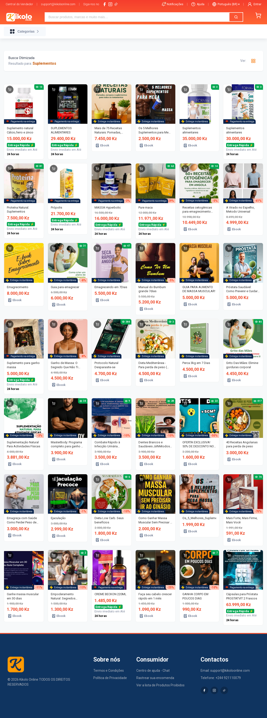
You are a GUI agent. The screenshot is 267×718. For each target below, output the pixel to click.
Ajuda (197, 4)
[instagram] (110, 4)
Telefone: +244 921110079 (221, 678)
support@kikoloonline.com (58, 4)
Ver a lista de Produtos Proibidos (160, 685)
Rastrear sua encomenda (155, 678)
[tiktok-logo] (116, 4)
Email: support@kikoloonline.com (225, 670)
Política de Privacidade (110, 678)
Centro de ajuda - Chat (153, 670)
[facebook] (105, 4)
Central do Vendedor (19, 4)
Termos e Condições (108, 670)
